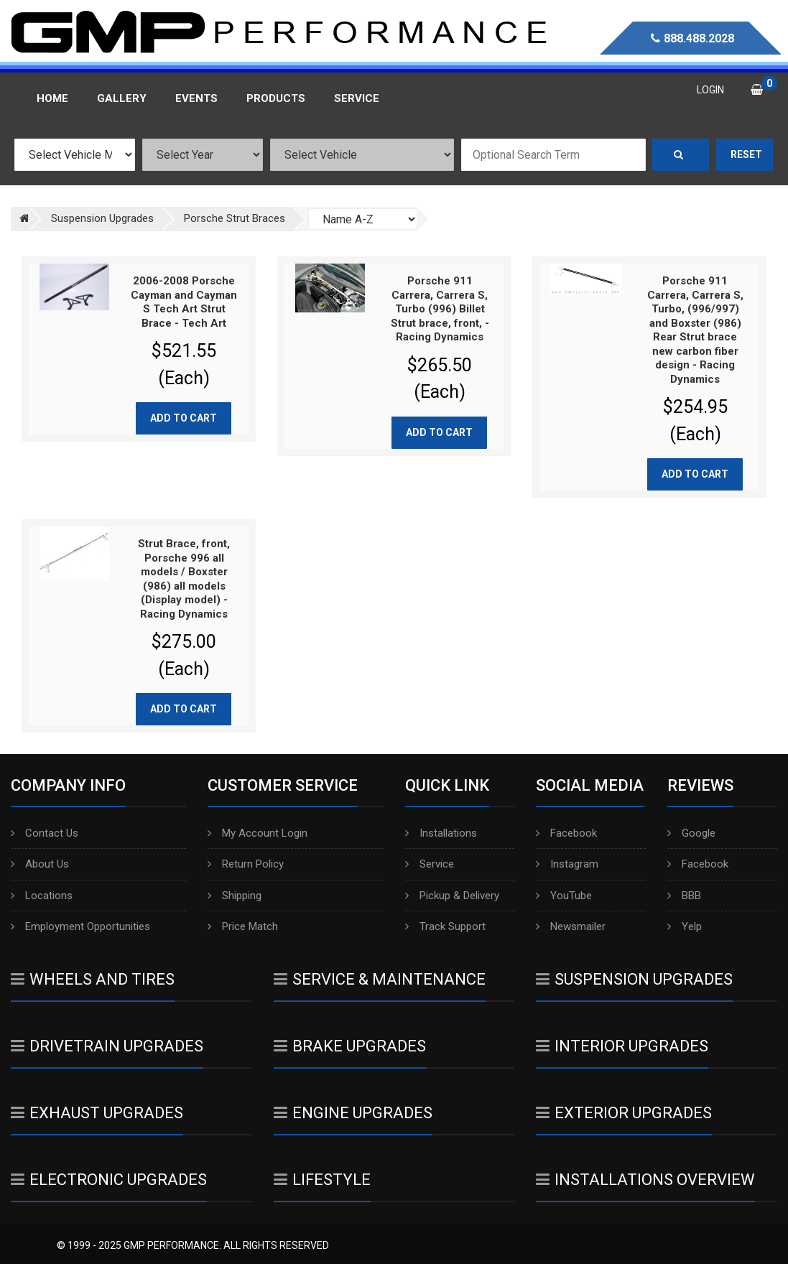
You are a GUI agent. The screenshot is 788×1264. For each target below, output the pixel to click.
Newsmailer (571, 926)
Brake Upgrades (350, 1046)
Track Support (445, 926)
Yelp (684, 926)
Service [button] (356, 98)
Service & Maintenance (380, 979)
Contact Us (44, 833)
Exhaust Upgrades (97, 1113)
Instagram (567, 864)
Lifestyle (322, 1180)
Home (52, 98)
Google (691, 833)
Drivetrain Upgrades (107, 1046)
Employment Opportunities (80, 926)
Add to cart (183, 418)
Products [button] (275, 98)
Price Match (243, 926)
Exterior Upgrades (624, 1113)
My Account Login (257, 833)
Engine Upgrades (353, 1113)
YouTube (564, 895)
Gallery (122, 98)
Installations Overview (645, 1180)
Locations (42, 895)
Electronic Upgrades (109, 1180)
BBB (684, 895)
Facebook (566, 833)
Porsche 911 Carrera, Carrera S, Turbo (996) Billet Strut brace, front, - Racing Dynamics (440, 308)
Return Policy (246, 864)
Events (196, 98)
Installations (441, 833)
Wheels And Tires (93, 979)
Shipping (234, 895)
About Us (40, 864)
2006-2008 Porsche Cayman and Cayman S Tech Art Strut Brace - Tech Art (184, 302)
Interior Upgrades (622, 1046)
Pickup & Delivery (452, 895)
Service (429, 864)
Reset (746, 154)
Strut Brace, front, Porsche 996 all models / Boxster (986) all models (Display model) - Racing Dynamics (184, 579)
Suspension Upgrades (634, 979)
